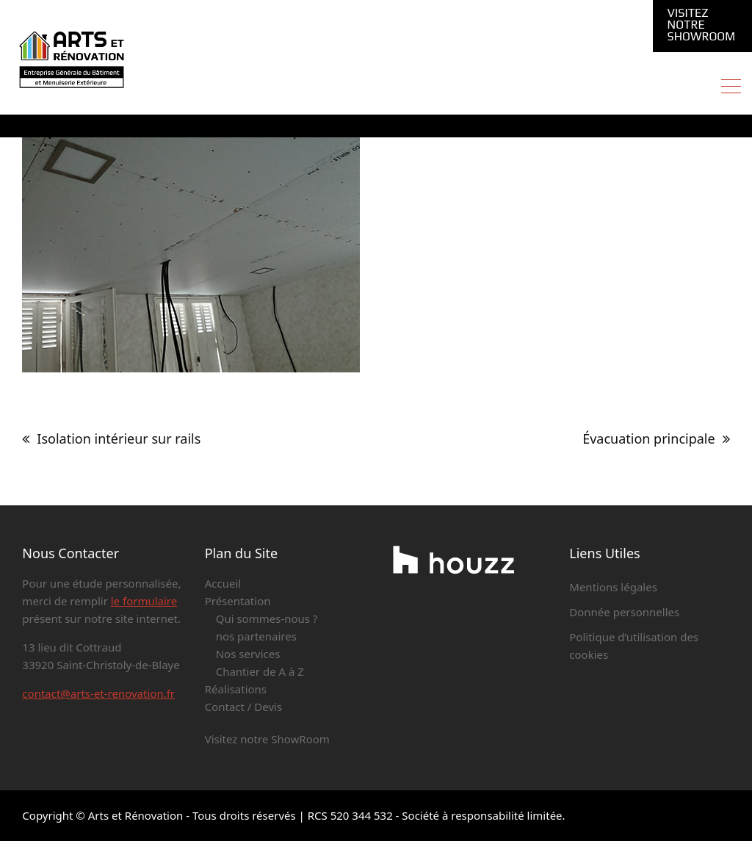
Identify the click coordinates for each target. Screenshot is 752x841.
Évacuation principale (648, 438)
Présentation (238, 600)
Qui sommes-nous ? (267, 618)
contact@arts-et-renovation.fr (98, 693)
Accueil (223, 583)
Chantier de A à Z (260, 671)
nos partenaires (256, 636)
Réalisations (236, 689)
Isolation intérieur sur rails (118, 438)
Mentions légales (613, 587)
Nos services (248, 653)
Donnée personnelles (624, 611)
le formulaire (144, 600)
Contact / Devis (243, 706)
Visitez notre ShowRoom (701, 25)
